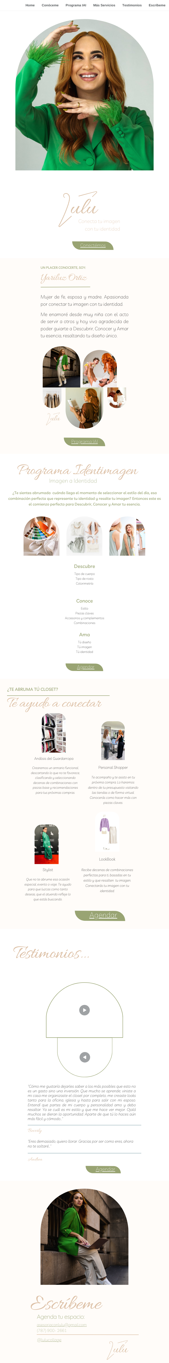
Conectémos (93, 245)
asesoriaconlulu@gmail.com (62, 1324)
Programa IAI (76, 5)
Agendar (86, 667)
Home (30, 5)
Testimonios (132, 5)
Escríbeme (157, 5)
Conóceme (50, 5)
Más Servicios (104, 5)
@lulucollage (49, 1339)
